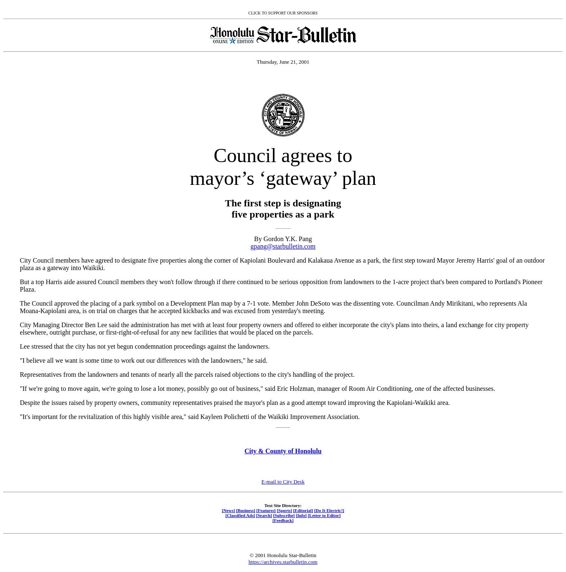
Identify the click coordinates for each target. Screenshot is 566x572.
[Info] (301, 515)
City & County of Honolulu (283, 451)
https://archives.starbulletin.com (283, 562)
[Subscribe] (284, 515)
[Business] (245, 510)
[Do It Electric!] (329, 510)
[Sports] (284, 510)
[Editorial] (303, 510)
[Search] (264, 515)
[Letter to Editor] (324, 515)
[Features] (266, 510)
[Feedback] (283, 520)
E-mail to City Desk (282, 482)
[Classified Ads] (240, 515)
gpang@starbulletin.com (283, 246)
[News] (228, 510)
